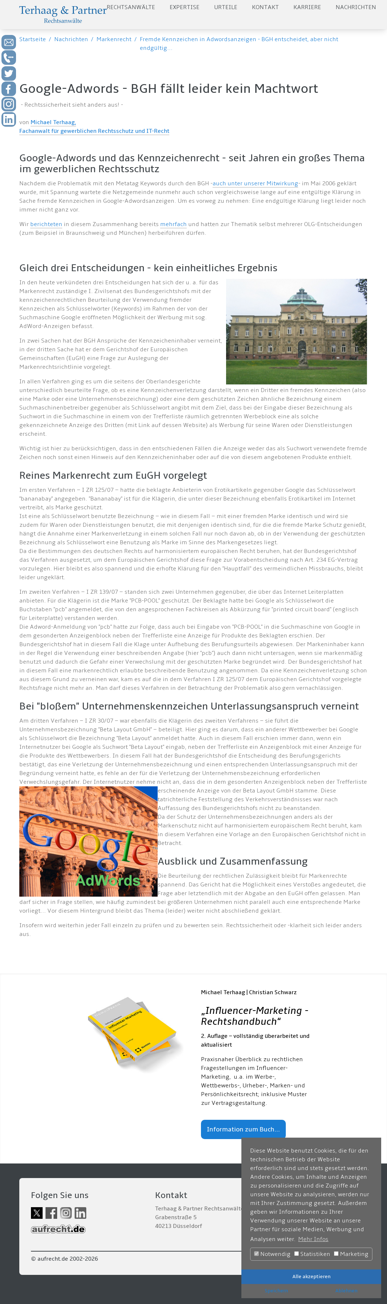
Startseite (32, 39)
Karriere (307, 7)
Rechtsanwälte (131, 7)
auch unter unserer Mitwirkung (255, 183)
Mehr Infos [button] (313, 1239)
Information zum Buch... (243, 1129)
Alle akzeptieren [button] (311, 1276)
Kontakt (265, 7)
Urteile (225, 7)
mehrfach (173, 224)
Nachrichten (356, 7)
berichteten (46, 224)
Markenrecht (113, 39)
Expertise (185, 7)
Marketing (351, 1254)
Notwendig (272, 1254)
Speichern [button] (276, 1291)
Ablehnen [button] (346, 1291)
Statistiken (312, 1254)
